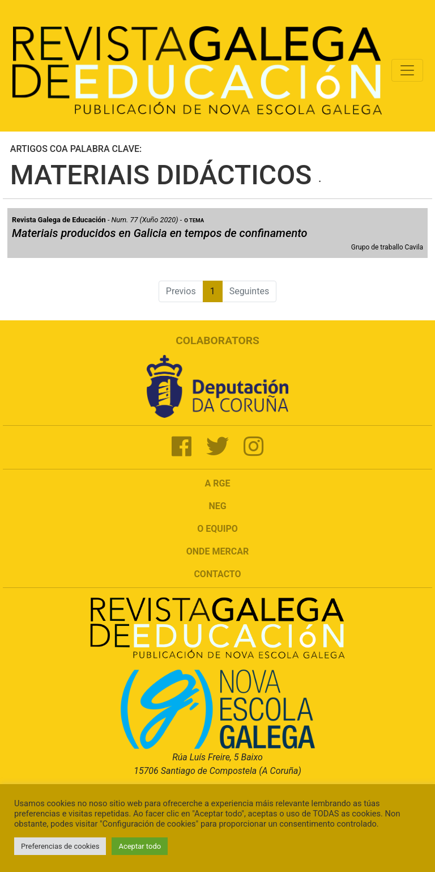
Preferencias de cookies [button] (60, 846)
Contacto (217, 574)
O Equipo (217, 528)
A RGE (218, 483)
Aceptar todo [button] (139, 846)
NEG (217, 506)
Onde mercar (217, 551)
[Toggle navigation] (407, 70)
